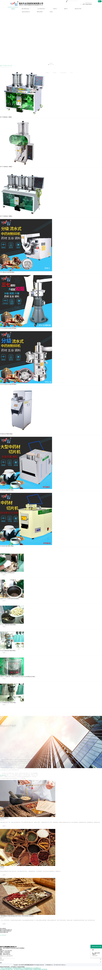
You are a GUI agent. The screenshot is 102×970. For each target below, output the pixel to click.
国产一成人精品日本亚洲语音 (17, 969)
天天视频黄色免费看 (36, 969)
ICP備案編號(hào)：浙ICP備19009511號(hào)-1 (55, 964)
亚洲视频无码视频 (28, 969)
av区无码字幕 (44, 969)
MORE (100, 968)
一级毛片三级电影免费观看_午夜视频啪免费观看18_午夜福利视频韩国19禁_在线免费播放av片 (20, 968)
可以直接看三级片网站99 (5, 969)
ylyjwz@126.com (88, 2)
